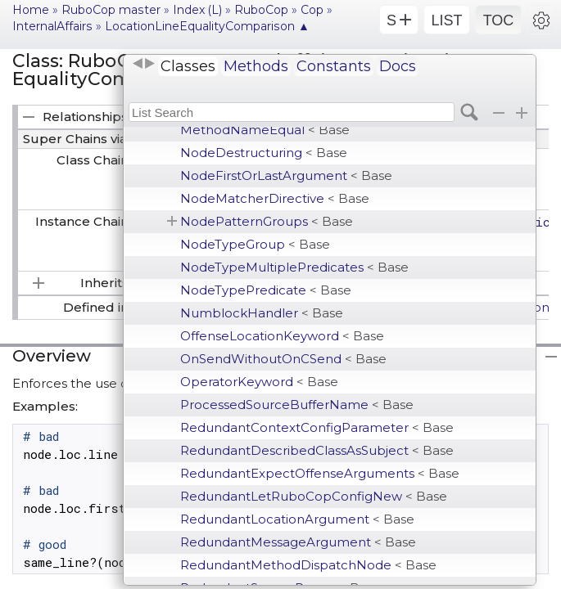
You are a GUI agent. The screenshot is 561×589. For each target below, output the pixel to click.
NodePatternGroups (266, 221)
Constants (333, 66)
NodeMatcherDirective (274, 198)
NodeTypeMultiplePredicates (294, 267)
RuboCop (261, 9)
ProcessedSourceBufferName (297, 404)
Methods (256, 66)
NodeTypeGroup (255, 244)
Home (30, 9)
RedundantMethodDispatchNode (308, 565)
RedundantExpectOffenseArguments (319, 473)
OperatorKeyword (259, 381)
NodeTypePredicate (265, 290)
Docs (397, 66)
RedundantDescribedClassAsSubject (317, 450)
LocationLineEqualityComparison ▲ (207, 26)
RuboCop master (111, 9)
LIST (446, 20)
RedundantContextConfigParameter (317, 427)
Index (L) (197, 9)
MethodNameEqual (265, 129)
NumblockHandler (261, 313)
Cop (312, 9)
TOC (498, 20)
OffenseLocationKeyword (282, 336)
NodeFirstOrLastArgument (286, 175)
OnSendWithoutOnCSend (283, 358)
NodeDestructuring (263, 152)
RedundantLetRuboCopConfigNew (313, 496)
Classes (188, 66)
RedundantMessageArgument (298, 542)
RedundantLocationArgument (297, 519)
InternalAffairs (52, 26)
